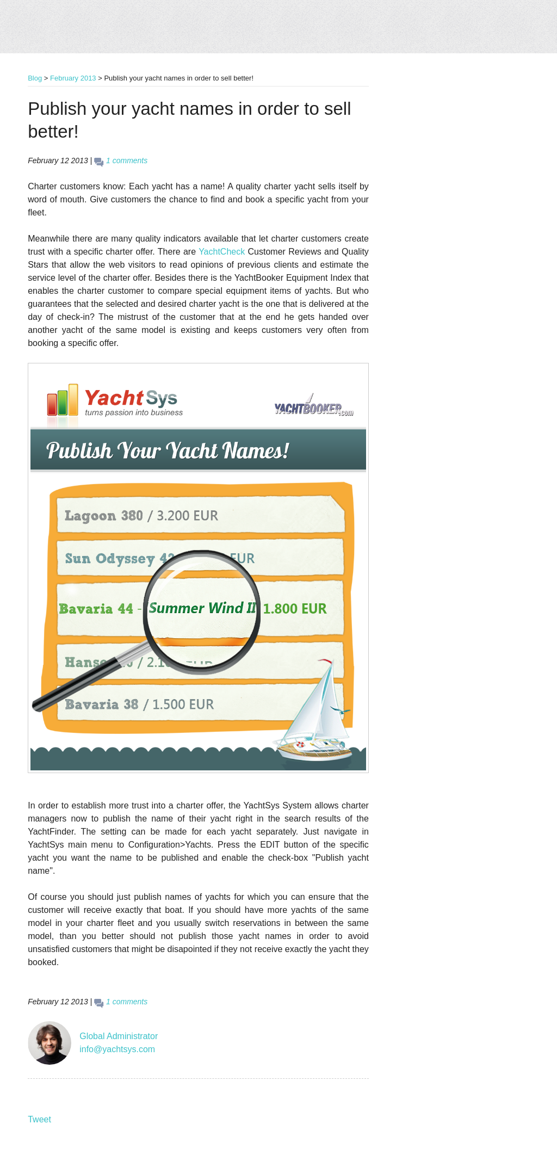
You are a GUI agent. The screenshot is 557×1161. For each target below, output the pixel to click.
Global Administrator (118, 1036)
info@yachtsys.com (117, 1049)
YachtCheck (222, 251)
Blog (35, 78)
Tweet (39, 1119)
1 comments (126, 160)
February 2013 (73, 78)
